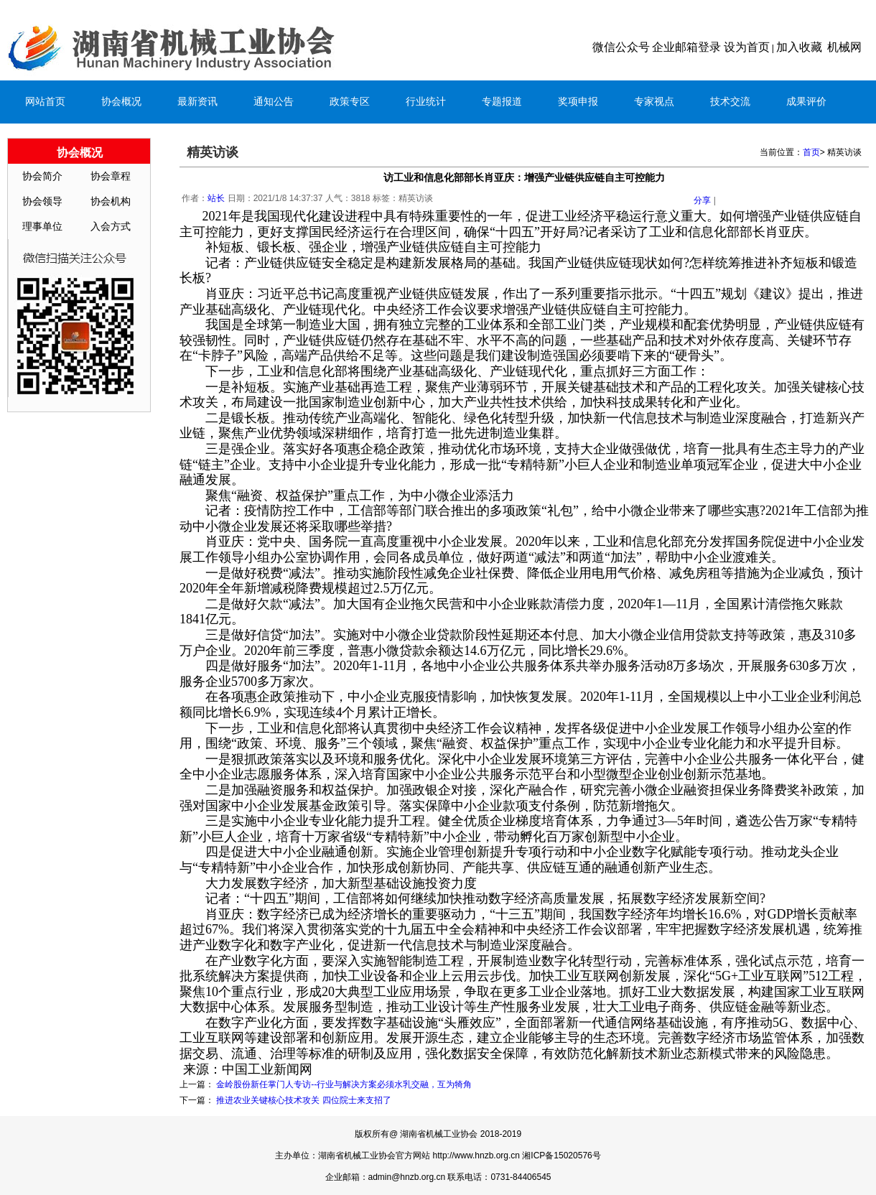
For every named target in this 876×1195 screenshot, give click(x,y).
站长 (216, 198)
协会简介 (42, 176)
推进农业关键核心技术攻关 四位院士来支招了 (303, 1100)
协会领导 (42, 201)
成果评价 (806, 101)
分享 (702, 200)
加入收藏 (799, 47)
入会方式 (110, 226)
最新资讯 (197, 101)
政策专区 (350, 101)
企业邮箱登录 (686, 47)
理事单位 (42, 226)
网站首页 (45, 101)
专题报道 (502, 101)
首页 (811, 152)
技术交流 (730, 101)
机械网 (844, 47)
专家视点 (654, 101)
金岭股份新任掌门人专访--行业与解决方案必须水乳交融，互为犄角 (344, 1084)
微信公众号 (621, 47)
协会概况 (121, 101)
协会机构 (110, 201)
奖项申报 (578, 101)
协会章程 (110, 176)
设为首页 (747, 47)
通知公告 (273, 101)
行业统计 (426, 101)
